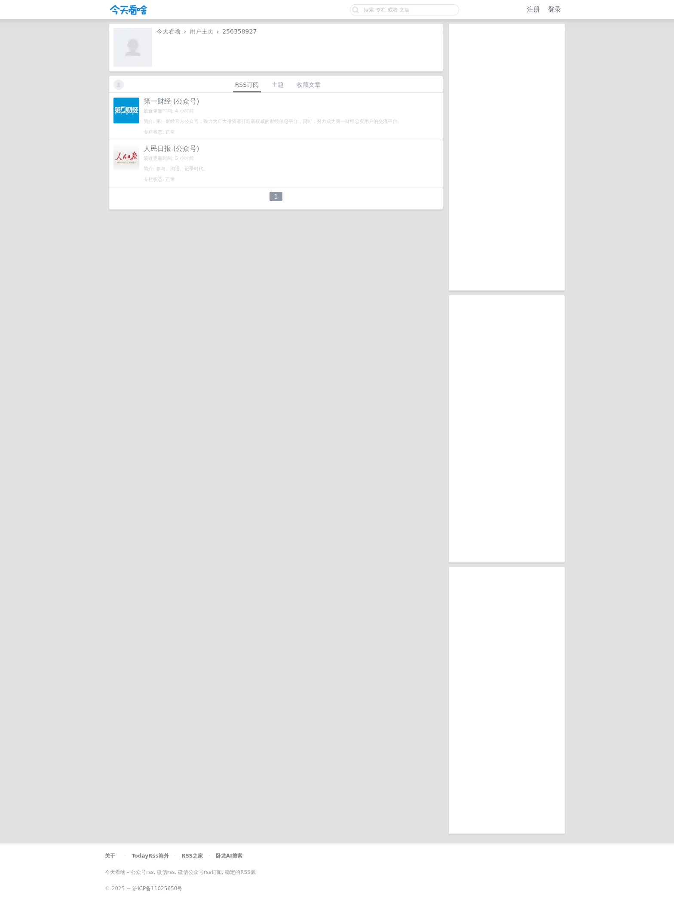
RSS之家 (192, 856)
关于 (110, 856)
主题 (278, 84)
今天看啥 (168, 31)
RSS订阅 (247, 84)
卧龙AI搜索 (229, 856)
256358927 (239, 31)
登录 (554, 9)
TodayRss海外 (150, 856)
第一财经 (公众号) (171, 101)
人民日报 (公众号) (171, 148)
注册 (533, 9)
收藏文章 (309, 84)
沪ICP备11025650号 (157, 889)
